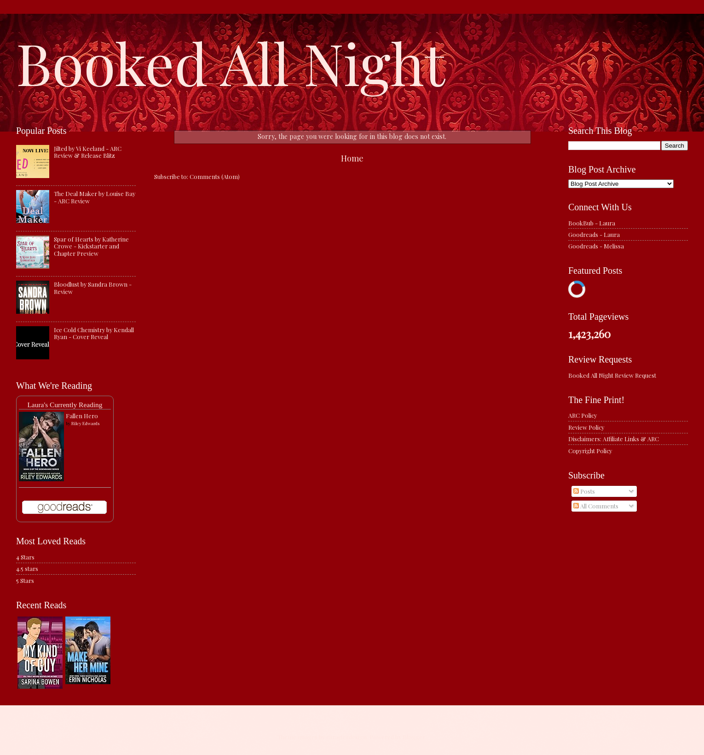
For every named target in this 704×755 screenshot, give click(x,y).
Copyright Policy (590, 451)
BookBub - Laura (591, 223)
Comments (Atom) (215, 176)
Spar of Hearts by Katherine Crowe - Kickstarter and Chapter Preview (91, 246)
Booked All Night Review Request (612, 375)
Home (352, 158)
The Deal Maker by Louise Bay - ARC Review (94, 197)
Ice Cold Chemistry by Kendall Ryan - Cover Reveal (94, 333)
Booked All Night (230, 62)
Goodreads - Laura (594, 234)
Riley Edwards (85, 423)
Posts (584, 491)
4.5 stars (27, 568)
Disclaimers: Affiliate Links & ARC (613, 439)
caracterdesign (346, 737)
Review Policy (586, 427)
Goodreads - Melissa (596, 246)
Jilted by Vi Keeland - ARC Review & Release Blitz (87, 151)
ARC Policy (582, 415)
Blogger (414, 737)
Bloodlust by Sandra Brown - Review (93, 287)
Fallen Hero (82, 416)
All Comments (595, 506)
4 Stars (25, 557)
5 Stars (25, 580)
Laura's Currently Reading (64, 405)
